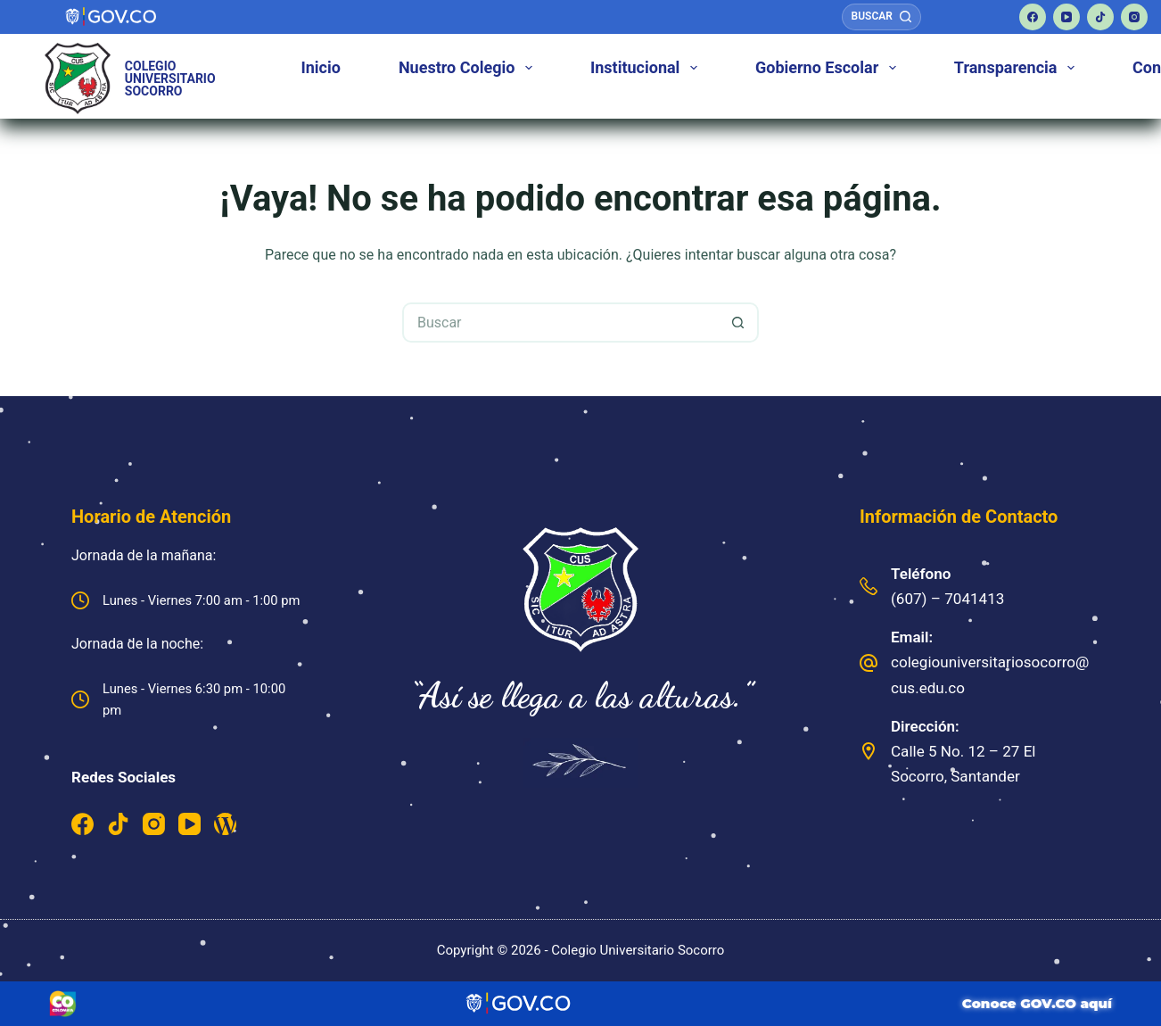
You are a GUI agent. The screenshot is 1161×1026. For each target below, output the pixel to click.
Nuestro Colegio (469, 68)
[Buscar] (881, 17)
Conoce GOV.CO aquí (1037, 1003)
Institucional (647, 68)
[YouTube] (1066, 17)
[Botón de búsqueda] (739, 322)
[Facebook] (1032, 17)
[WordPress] (225, 824)
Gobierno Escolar (828, 68)
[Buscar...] (560, 322)
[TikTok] (1100, 17)
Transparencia (1018, 68)
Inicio (321, 67)
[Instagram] (1134, 17)
